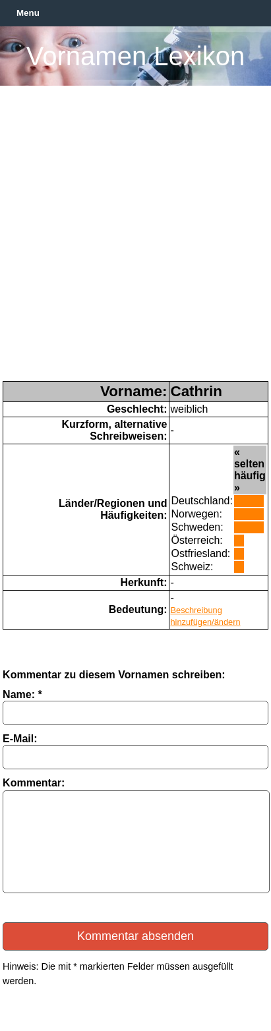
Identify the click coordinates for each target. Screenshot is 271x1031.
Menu (28, 13)
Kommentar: (34, 782)
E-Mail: (20, 738)
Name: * (22, 694)
